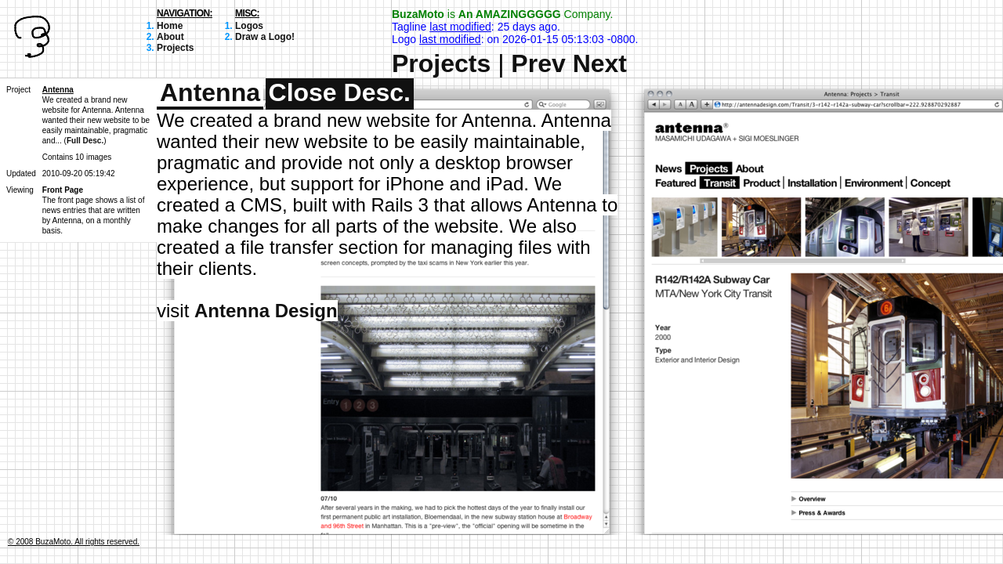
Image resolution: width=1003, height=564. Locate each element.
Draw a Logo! (265, 36)
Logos (249, 25)
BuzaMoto (418, 14)
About (170, 36)
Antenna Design (266, 310)
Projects (175, 47)
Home (170, 25)
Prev (538, 63)
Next (600, 63)
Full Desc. (85, 140)
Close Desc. (340, 92)
